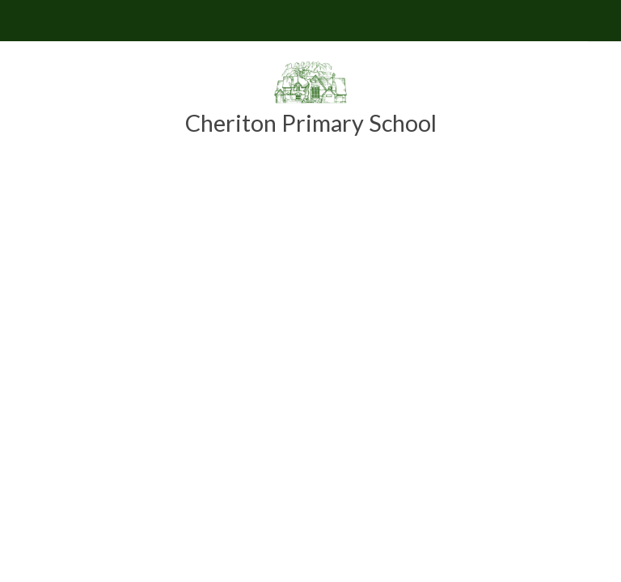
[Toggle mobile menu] (20, 20)
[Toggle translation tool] (600, 20)
